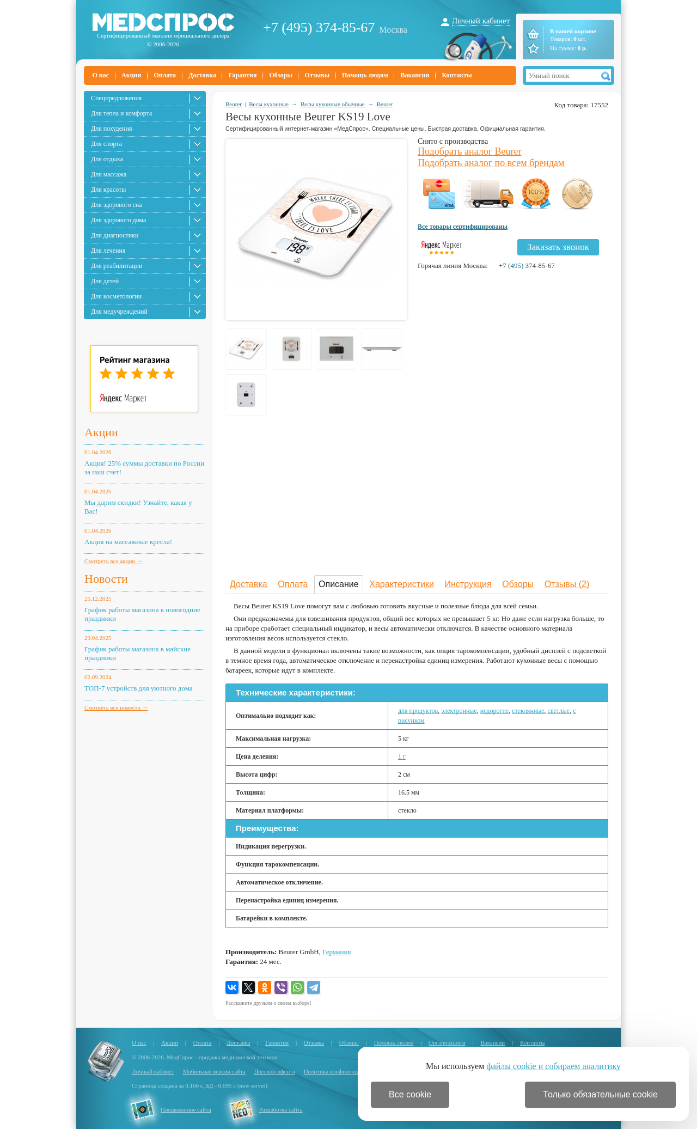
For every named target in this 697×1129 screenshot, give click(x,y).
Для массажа (108, 174)
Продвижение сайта (186, 1109)
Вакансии (415, 75)
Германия (336, 952)
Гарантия (242, 75)
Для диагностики (114, 235)
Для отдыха (107, 159)
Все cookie (410, 1094)
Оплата (165, 75)
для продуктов (418, 711)
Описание (339, 584)
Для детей (105, 281)
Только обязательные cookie (600, 1094)
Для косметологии (116, 296)
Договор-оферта (274, 1071)
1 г (402, 756)
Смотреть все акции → (113, 561)
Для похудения (111, 128)
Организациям (447, 1042)
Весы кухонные (269, 104)
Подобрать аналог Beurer (470, 151)
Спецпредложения (116, 98)
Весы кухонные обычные (333, 104)
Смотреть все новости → (116, 707)
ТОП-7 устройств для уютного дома (138, 688)
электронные (459, 711)
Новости (106, 578)
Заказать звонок (558, 247)
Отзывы (317, 75)
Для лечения (108, 250)
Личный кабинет (481, 20)
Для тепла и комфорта (121, 113)
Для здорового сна (116, 205)
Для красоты (108, 189)
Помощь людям (365, 75)
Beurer (233, 104)
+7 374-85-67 (527, 265)
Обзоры (280, 75)
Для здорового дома (118, 220)
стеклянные (528, 711)
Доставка (202, 75)
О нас (101, 75)
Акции (131, 75)
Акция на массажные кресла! (128, 542)
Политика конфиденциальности (344, 1071)
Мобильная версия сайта (214, 1071)
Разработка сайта (281, 1109)
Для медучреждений (119, 311)
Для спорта (106, 144)
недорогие (494, 711)
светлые (559, 711)
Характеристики (401, 584)
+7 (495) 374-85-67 (319, 27)
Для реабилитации (116, 266)
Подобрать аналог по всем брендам (491, 162)
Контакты (457, 75)
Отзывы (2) (567, 584)
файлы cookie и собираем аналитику (553, 1066)
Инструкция (468, 584)
